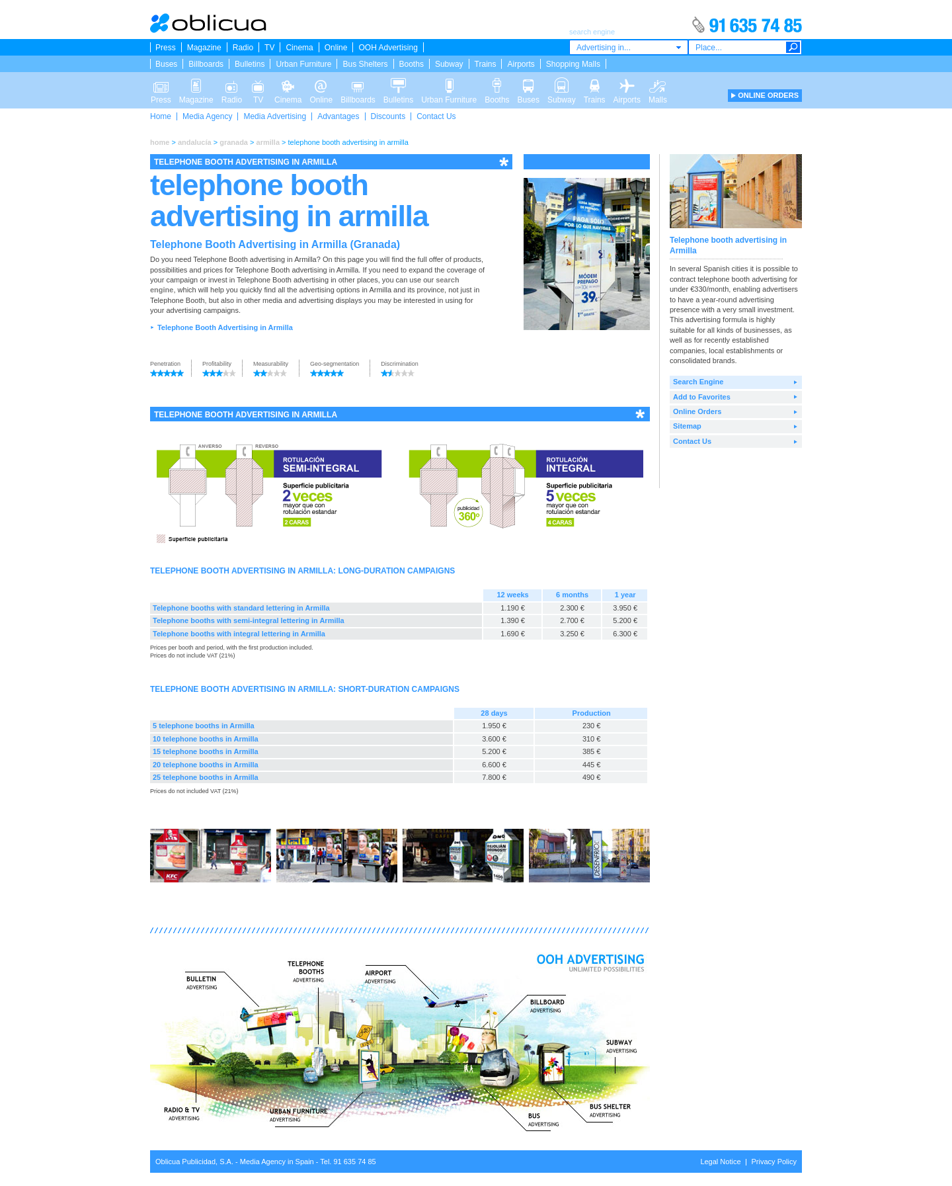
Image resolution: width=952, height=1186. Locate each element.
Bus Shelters (364, 64)
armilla (268, 142)
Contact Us (436, 116)
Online (336, 47)
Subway (449, 64)
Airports (520, 64)
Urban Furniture (303, 64)
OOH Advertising (387, 47)
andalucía (195, 142)
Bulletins (249, 64)
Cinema (299, 47)
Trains (485, 64)
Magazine (204, 47)
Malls (658, 84)
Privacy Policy (774, 1161)
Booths (411, 64)
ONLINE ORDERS (768, 95)
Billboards (205, 64)
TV (269, 47)
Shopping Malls (573, 64)
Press (165, 47)
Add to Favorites (702, 397)
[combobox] (628, 47)
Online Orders (697, 411)
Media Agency (207, 116)
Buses (166, 64)
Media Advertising (274, 116)
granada (233, 142)
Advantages (338, 116)
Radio (243, 47)
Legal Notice (720, 1161)
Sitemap (687, 426)
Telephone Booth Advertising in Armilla (225, 327)
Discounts (388, 116)
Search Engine (698, 382)
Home (160, 116)
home (159, 142)
